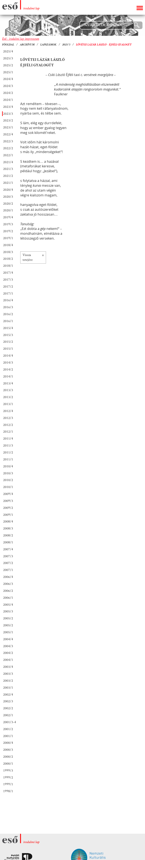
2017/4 (8, 272)
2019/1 (8, 238)
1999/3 (8, 770)
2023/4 (8, 106)
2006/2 (8, 590)
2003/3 (8, 673)
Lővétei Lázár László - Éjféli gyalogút (104, 44)
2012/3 (8, 418)
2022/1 (8, 155)
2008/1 (8, 542)
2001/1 (8, 736)
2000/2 (8, 756)
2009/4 (8, 494)
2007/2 (8, 563)
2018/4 (8, 245)
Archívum (27, 44)
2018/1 (8, 265)
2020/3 (8, 196)
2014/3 (8, 362)
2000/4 (8, 742)
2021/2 (8, 175)
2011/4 (8, 438)
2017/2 (8, 286)
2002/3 (8, 701)
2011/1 (8, 459)
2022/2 (8, 148)
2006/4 (8, 577)
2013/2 (8, 397)
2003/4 (8, 666)
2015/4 (8, 328)
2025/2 (8, 65)
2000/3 (8, 749)
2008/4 (8, 521)
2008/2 (8, 535)
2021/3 (8, 169)
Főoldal (8, 44)
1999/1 (8, 784)
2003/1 (8, 687)
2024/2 (8, 93)
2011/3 (8, 445)
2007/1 (8, 570)
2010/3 (8, 473)
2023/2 (8, 120)
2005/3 (8, 611)
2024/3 (8, 86)
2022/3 (8, 141)
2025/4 (8, 51)
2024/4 (8, 79)
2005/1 (8, 632)
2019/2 (8, 231)
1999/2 (8, 777)
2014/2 (8, 369)
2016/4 (8, 300)
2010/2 (8, 480)
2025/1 (8, 72)
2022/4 (8, 134)
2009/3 (8, 501)
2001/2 (8, 729)
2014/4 (8, 355)
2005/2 (8, 618)
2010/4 (8, 466)
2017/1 (8, 293)
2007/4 (8, 549)
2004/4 (8, 639)
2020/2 (8, 203)
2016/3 (8, 307)
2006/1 (8, 597)
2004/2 (8, 653)
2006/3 (8, 583)
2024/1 (8, 99)
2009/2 (8, 507)
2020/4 (8, 189)
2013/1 (8, 404)
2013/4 (8, 383)
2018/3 (8, 252)
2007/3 (8, 556)
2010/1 (8, 487)
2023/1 (8, 127)
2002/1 (8, 715)
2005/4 (8, 604)
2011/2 (8, 452)
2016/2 (8, 314)
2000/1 (8, 763)
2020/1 (8, 210)
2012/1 (8, 431)
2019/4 (8, 217)
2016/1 (8, 321)
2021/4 (8, 162)
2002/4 (8, 694)
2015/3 (8, 335)
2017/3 (8, 279)
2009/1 (8, 514)
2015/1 (8, 348)
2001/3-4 (9, 722)
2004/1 (8, 659)
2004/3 (8, 646)
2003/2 (8, 680)
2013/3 (8, 390)
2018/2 (8, 258)
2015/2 (8, 341)
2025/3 (8, 58)
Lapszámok (48, 44)
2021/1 (8, 182)
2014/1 (8, 376)
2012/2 (8, 425)
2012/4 (8, 411)
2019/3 (8, 224)
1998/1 (8, 791)
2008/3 (8, 528)
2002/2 (8, 708)
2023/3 (66, 44)
